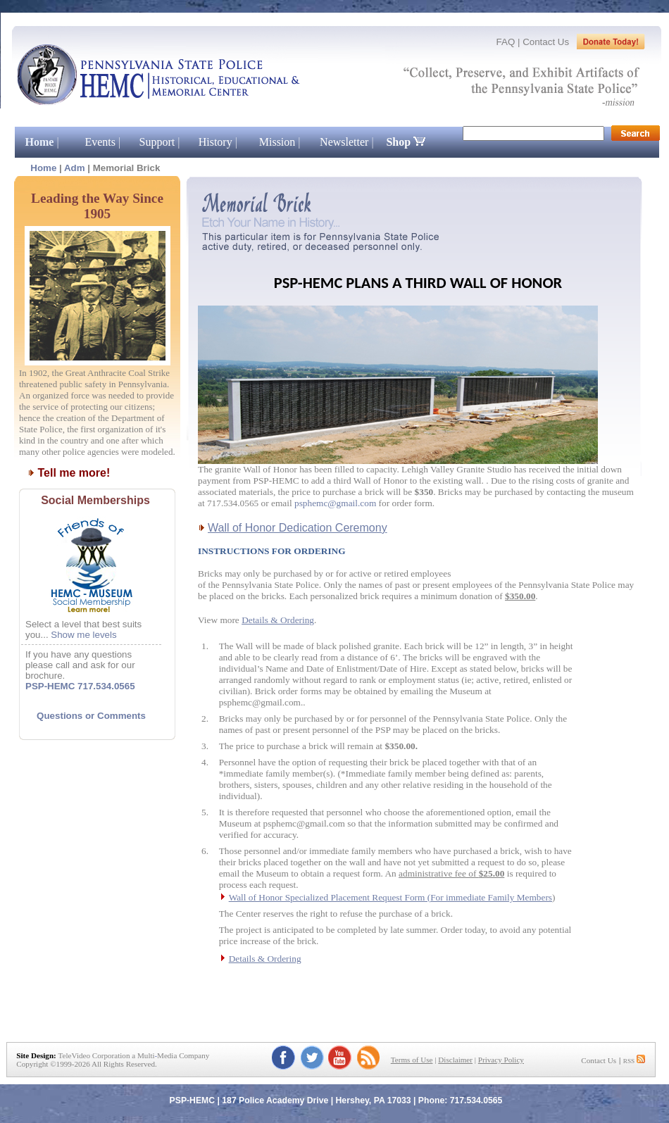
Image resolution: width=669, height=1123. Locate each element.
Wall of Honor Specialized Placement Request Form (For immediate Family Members (390, 897)
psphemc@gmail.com (335, 503)
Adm (74, 168)
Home (43, 168)
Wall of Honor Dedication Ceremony (297, 528)
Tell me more (71, 473)
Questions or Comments (91, 715)
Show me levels (83, 634)
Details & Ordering (278, 620)
